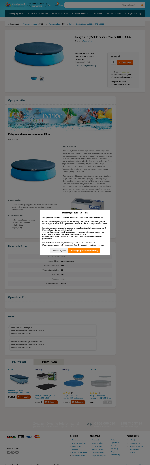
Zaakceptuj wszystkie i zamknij (84, 251)
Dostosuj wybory (59, 251)
